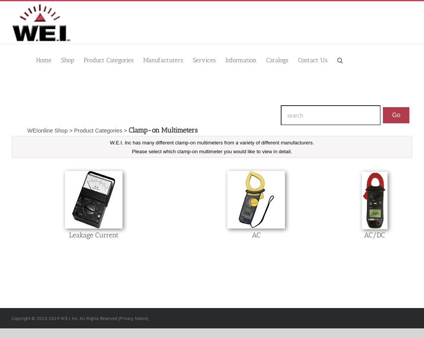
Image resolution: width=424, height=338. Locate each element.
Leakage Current (93, 235)
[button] (340, 60)
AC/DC (374, 235)
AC (256, 235)
